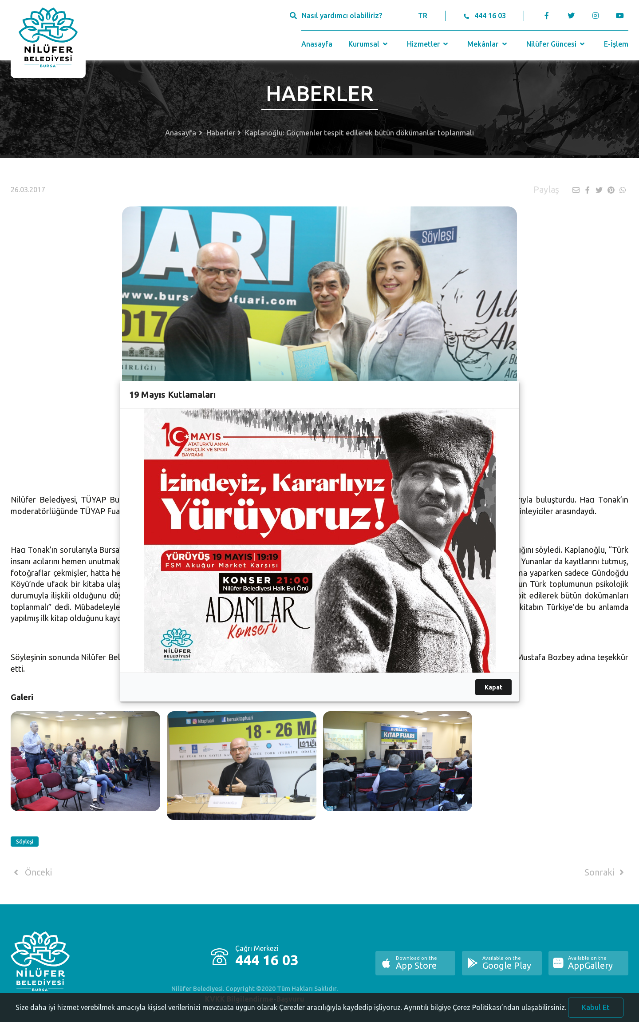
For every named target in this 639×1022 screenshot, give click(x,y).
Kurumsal (369, 44)
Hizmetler (428, 44)
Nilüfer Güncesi (556, 44)
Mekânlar (488, 44)
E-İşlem (616, 44)
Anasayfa (316, 44)
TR (422, 16)
